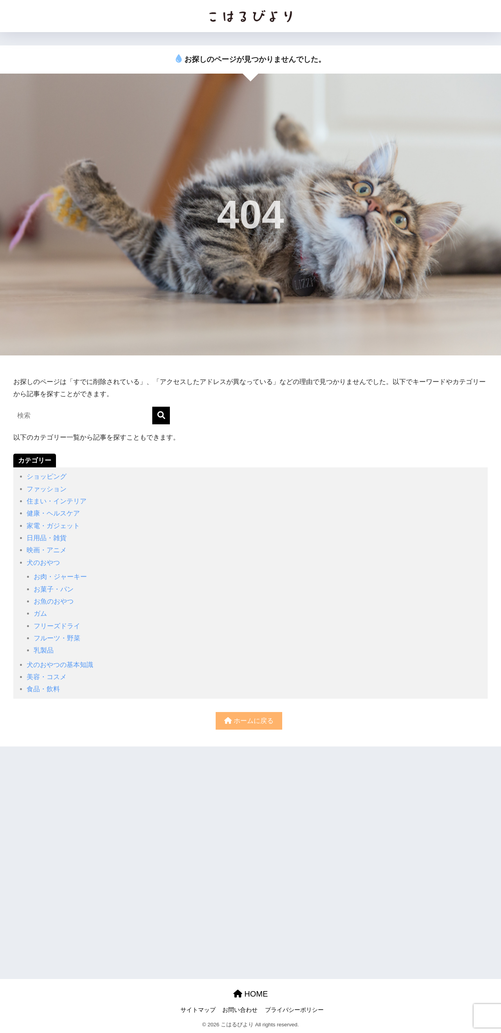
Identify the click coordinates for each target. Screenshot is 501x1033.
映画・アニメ (47, 550)
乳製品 (44, 650)
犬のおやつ (43, 562)
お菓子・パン (54, 589)
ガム (40, 613)
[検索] (161, 415)
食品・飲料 (43, 689)
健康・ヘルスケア (53, 513)
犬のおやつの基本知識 (60, 665)
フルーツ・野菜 (57, 638)
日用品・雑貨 (47, 538)
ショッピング (47, 476)
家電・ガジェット (53, 526)
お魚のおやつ (54, 601)
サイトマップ (198, 1010)
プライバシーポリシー (294, 1010)
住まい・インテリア (57, 501)
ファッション (47, 489)
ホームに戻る (249, 721)
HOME (250, 994)
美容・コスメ (47, 677)
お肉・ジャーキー (60, 576)
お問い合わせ (240, 1010)
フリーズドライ (57, 626)
